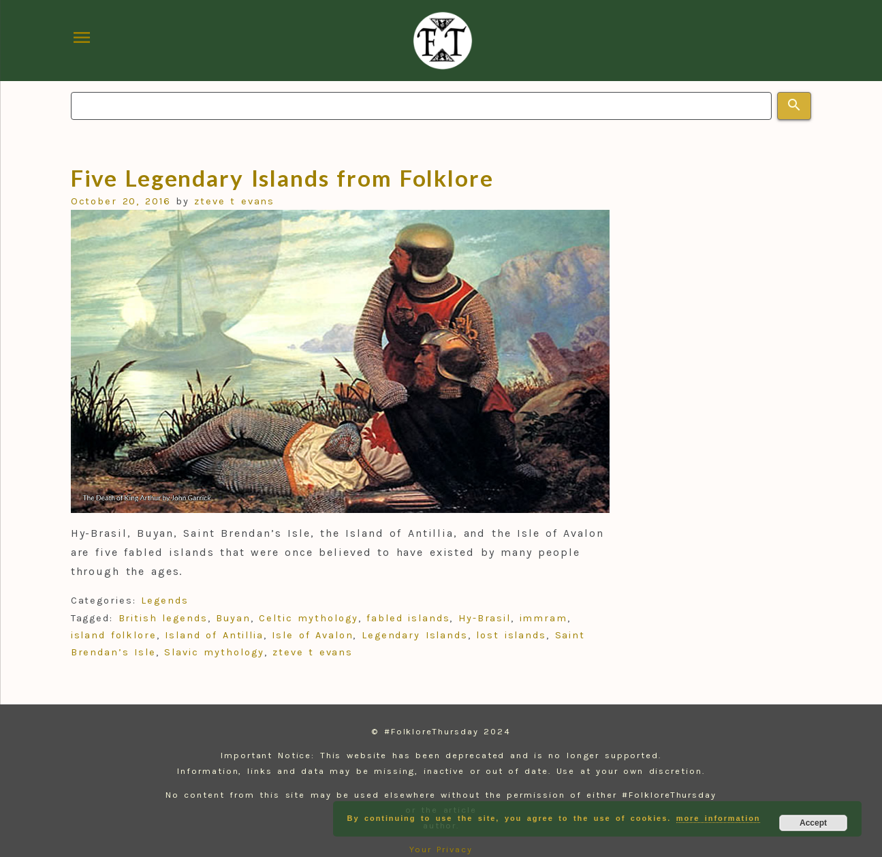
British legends (163, 618)
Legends (164, 600)
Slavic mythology (214, 652)
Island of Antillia (214, 635)
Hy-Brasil (484, 618)
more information (718, 818)
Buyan (233, 618)
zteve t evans (234, 201)
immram (544, 618)
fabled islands (408, 618)
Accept (813, 823)
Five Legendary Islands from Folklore (282, 177)
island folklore (114, 635)
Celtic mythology (308, 618)
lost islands (511, 635)
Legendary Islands (415, 635)
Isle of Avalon (312, 635)
